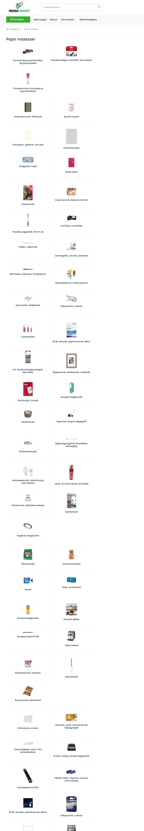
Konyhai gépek (38, 395)
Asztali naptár (38, 94)
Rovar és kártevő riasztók (81, 690)
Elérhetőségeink (88, 19)
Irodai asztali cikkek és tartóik (38, 155)
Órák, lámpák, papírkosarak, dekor (81, 217)
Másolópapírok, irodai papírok (81, 184)
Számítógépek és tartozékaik (38, 571)
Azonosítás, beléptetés (17, 212)
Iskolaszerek (17, 274)
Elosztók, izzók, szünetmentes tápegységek (38, 451)
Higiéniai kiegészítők (60, 340)
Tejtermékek (81, 394)
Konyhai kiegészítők (81, 250)
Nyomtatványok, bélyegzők (38, 275)
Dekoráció (17, 720)
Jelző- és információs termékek (81, 311)
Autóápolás (60, 663)
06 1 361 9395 (24, 762)
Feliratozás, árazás (60, 251)
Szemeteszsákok (38, 367)
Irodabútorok (81, 639)
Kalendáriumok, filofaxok (16, 95)
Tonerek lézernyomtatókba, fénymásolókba (17, 64)
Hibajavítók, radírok (38, 213)
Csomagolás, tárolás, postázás (38, 184)
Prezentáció (38, 604)
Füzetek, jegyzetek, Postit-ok (60, 156)
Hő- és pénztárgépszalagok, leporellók (17, 250)
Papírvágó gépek (81, 516)
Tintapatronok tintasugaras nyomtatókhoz (60, 66)
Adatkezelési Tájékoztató (18, 800)
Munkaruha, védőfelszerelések (17, 339)
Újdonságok (40, 19)
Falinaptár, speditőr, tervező (60, 95)
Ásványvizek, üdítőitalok (60, 423)
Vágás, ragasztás (16, 173)
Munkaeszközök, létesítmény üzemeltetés (60, 311)
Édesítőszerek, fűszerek (17, 423)
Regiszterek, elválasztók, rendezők (38, 250)
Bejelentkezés (103, 750)
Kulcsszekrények (17, 310)
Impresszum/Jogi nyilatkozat (19, 805)
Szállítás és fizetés (15, 790)
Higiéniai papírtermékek (81, 662)
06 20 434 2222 (23, 767)
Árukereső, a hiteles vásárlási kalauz (89, 811)
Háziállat (38, 722)
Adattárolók (17, 572)
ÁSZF (8, 795)
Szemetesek (38, 342)
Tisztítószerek (17, 661)
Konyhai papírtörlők (60, 387)
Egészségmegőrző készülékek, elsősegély (38, 305)
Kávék (60, 365)
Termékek (18, 19)
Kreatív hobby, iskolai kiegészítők (81, 453)
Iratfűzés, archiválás (81, 154)
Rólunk (53, 19)
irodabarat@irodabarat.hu (28, 771)
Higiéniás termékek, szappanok (17, 695)
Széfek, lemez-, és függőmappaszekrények (38, 636)
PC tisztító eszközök (81, 571)
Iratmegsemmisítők (17, 485)
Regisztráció (102, 756)
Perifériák (60, 569)
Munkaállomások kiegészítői (17, 633)
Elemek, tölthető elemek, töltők (60, 519)
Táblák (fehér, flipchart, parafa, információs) (38, 480)
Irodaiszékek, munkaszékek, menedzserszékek (60, 636)
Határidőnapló (82, 97)
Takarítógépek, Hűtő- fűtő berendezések (60, 449)
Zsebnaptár (38, 121)
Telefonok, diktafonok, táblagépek (17, 602)
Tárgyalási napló (17, 115)
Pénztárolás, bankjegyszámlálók (38, 517)
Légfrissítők (38, 694)
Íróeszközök (17, 158)
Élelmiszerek (17, 367)
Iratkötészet (60, 214)
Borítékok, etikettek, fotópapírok (60, 176)
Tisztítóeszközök (38, 663)
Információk (68, 19)
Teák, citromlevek (81, 363)
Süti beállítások (106, 762)
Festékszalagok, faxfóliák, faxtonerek (38, 66)
